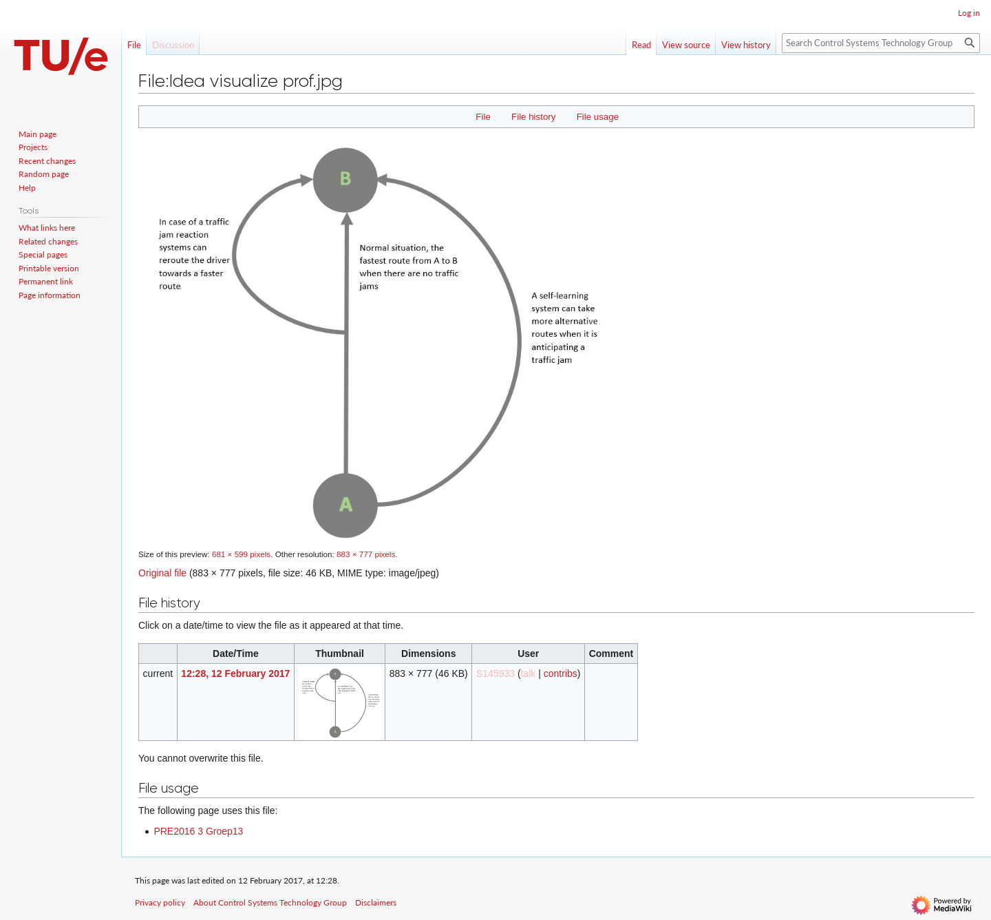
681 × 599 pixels (241, 554)
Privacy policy (160, 902)
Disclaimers (375, 902)
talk (528, 673)
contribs (560, 673)
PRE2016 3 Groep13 (198, 831)
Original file (162, 572)
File (483, 117)
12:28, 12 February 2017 (235, 673)
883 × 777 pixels (366, 554)
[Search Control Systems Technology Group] (881, 43)
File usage (598, 117)
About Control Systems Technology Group (270, 902)
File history (533, 117)
